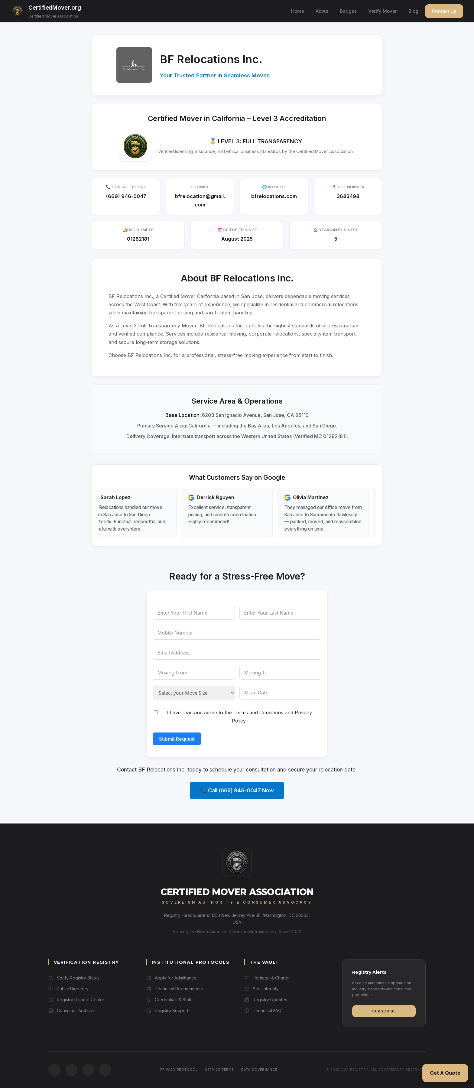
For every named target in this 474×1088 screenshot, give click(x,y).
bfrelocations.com (274, 196)
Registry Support (167, 1010)
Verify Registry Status (73, 977)
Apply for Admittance (171, 977)
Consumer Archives (72, 1010)
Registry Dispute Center (76, 999)
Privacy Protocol (179, 1069)
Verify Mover (382, 11)
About (322, 11)
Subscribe (384, 1011)
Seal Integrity (261, 988)
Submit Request (177, 739)
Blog (413, 11)
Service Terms (219, 1069)
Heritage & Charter (267, 977)
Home (297, 11)
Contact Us (444, 11)
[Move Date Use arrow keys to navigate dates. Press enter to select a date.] (280, 693)
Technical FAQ (262, 1010)
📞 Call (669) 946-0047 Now (237, 790)
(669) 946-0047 (126, 196)
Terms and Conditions (258, 713)
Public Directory (68, 988)
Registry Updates (265, 999)
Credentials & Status (170, 999)
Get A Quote (445, 1073)
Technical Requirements (174, 988)
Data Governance (259, 1069)
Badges (348, 11)
